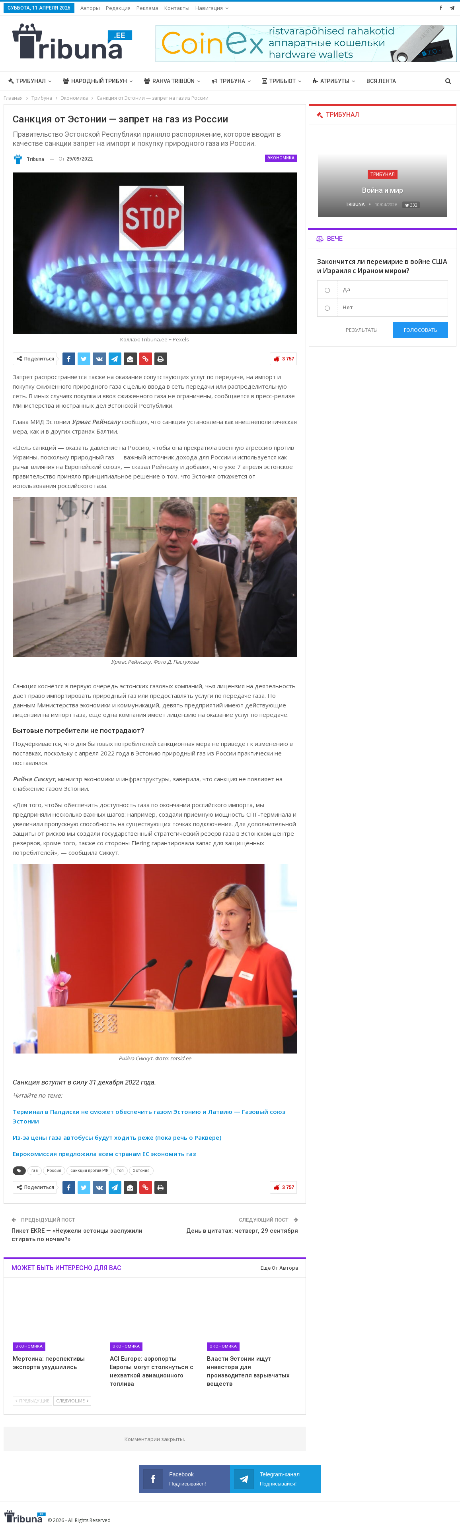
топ (120, 1170)
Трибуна (228, 81)
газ (34, 1170)
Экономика (280, 158)
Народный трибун (95, 81)
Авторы (90, 8)
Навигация (209, 8)
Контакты (176, 8)
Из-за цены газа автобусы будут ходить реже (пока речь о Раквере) (117, 1137)
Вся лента (381, 81)
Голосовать (420, 329)
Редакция (118, 8)
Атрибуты (331, 81)
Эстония (141, 1170)
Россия (54, 1170)
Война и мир (382, 190)
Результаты (362, 329)
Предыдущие (32, 1401)
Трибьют (279, 81)
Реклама (147, 8)
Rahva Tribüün (169, 81)
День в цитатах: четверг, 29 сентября (242, 1230)
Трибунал (27, 81)
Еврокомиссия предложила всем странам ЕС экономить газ (104, 1154)
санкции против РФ (89, 1170)
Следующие (72, 1401)
